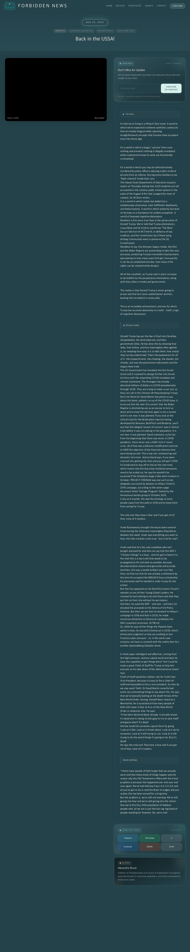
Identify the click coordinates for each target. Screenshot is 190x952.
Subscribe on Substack (171, 88)
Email (171, 846)
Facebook (128, 846)
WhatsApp (149, 838)
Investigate (134, 5)
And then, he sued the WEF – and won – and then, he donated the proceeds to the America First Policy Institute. (148, 608)
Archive (120, 5)
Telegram (128, 838)
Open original (99, 118)
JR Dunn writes (141, 197)
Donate (149, 5)
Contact (161, 5)
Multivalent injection (153, 419)
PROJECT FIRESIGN (140, 480)
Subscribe (177, 6)
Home (109, 5)
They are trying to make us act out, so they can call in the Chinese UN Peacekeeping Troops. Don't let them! (149, 393)
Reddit (150, 846)
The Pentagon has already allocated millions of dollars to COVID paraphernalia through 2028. (148, 385)
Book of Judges (161, 790)
